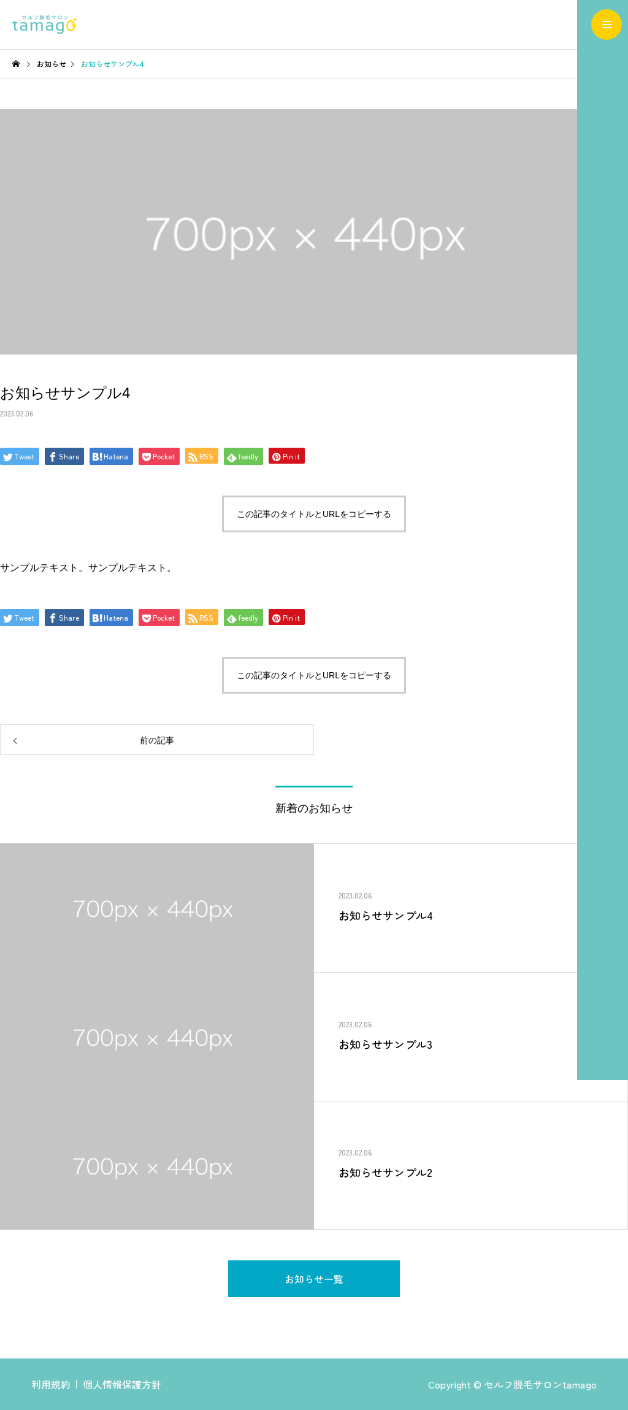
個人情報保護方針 (122, 1384)
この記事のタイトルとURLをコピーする (314, 514)
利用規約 (51, 1384)
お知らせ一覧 (314, 1278)
